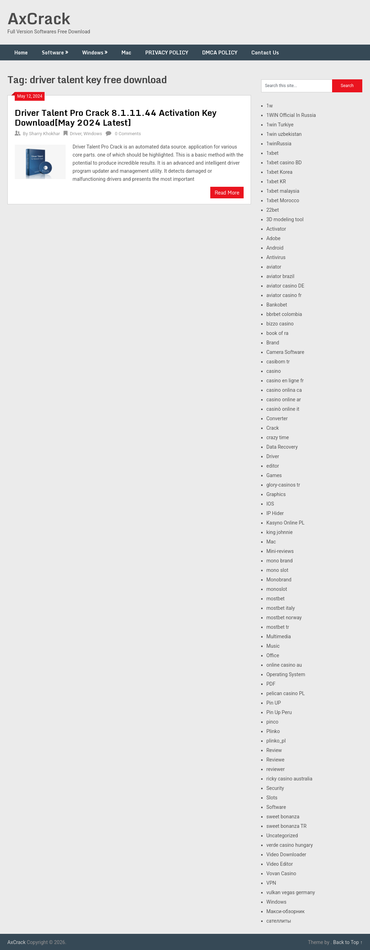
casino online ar (283, 399)
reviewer (275, 769)
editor (272, 466)
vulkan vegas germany (290, 892)
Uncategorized (282, 835)
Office (272, 655)
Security (275, 788)
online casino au (284, 665)
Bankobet (276, 305)
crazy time (277, 437)
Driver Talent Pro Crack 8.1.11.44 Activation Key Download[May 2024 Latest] (116, 117)
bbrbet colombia (284, 314)
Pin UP (273, 703)
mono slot (277, 570)
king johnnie (279, 532)
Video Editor (279, 864)
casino (273, 371)
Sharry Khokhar (44, 133)
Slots (272, 797)
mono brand (279, 560)
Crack (272, 428)
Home (21, 52)
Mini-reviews (280, 551)
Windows (92, 52)
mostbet (275, 598)
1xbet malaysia (282, 191)
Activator (276, 229)
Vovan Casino (281, 873)
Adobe (273, 238)
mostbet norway (284, 617)
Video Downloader (286, 854)
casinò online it (282, 409)
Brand (272, 342)
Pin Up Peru (279, 712)
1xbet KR (276, 181)
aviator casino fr (284, 295)
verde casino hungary (289, 845)
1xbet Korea (279, 172)
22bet (272, 210)
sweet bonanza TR (286, 826)
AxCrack (38, 18)
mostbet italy (280, 608)
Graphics (276, 494)
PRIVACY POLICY (166, 52)
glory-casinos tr (283, 485)
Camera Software (285, 352)
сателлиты (278, 921)
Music (273, 646)
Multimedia (278, 636)
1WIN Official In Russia (291, 115)
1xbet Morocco (282, 200)
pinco (272, 722)
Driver (75, 133)
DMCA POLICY (219, 52)
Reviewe (275, 760)
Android (275, 248)
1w (269, 105)
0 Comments (128, 133)
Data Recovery (282, 447)
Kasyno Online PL (285, 523)
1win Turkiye (279, 124)
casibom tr (278, 361)
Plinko (273, 731)
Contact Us (265, 52)
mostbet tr (277, 627)
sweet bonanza (282, 816)
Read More (226, 193)
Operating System (285, 674)
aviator (274, 267)
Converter (277, 418)
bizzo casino (280, 323)
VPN (271, 883)
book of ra (277, 333)
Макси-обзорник (285, 911)
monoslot (276, 589)
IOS (270, 504)
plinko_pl (276, 741)
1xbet (272, 153)
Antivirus (276, 257)
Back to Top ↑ (348, 942)
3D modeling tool (285, 219)
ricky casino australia (289, 778)
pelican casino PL (285, 693)
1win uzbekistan (284, 134)
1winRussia (278, 143)
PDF (271, 684)
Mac (126, 52)
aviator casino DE (285, 286)
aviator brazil (280, 276)
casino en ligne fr (285, 380)
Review (274, 750)
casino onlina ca (284, 390)
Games (274, 475)
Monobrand (279, 579)
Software (53, 52)
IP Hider (275, 513)
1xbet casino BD (284, 162)
